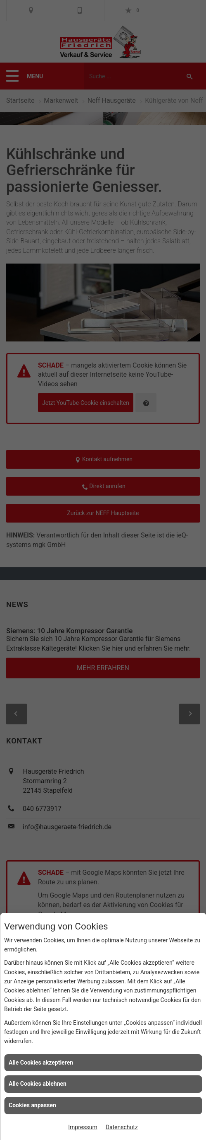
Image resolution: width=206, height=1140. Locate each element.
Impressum (82, 1127)
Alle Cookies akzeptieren (41, 1062)
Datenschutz (122, 1127)
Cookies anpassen (32, 1105)
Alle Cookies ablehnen (37, 1083)
